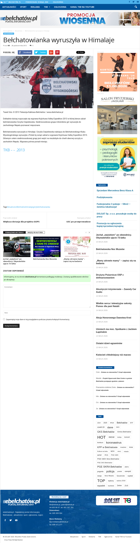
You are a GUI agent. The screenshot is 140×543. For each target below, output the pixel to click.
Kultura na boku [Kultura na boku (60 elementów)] (102, 451)
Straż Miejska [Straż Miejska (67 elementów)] (109, 476)
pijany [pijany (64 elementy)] (127, 467)
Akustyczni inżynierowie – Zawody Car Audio (116, 290)
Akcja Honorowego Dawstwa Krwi (113, 318)
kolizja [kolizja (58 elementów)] (119, 437)
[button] (136, 7)
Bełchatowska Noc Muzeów (45, 259)
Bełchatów (21, 207)
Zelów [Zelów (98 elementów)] (119, 485)
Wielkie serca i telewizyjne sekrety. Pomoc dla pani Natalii (114, 304)
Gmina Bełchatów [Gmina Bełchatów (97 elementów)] (124, 432)
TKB (47, 7)
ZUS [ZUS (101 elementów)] (126, 486)
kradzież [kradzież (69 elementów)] (123, 447)
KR (9, 45)
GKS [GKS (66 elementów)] (117, 427)
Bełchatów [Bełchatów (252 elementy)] (122, 422)
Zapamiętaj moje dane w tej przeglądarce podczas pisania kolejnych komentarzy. (38, 319)
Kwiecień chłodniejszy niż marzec (113, 355)
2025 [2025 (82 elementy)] (105, 423)
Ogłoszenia (58, 2)
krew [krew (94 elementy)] (131, 447)
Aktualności (9, 7)
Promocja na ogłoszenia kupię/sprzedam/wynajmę (110, 225)
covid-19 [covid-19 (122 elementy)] (100, 427)
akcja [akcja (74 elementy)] (112, 423)
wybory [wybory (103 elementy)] (111, 481)
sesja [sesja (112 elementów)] (99, 476)
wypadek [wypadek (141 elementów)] (101, 486)
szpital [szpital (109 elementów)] (130, 476)
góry (35, 207)
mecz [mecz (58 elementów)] (119, 451)
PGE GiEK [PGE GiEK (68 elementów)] (114, 455)
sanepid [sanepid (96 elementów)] (128, 471)
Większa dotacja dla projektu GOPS (21, 221)
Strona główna (7, 31)
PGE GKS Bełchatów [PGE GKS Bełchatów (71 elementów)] (104, 462)
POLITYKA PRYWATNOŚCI (13, 540)
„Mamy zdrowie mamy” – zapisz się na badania (74, 260)
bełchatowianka (43, 207)
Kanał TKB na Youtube (82, 7)
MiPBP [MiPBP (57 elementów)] (99, 455)
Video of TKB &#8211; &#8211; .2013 (47, 179)
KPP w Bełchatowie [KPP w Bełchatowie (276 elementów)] (107, 447)
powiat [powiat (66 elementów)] (119, 471)
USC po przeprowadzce (78, 221)
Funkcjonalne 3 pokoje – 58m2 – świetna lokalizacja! (113, 205)
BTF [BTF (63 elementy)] (131, 423)
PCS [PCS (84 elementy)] (106, 455)
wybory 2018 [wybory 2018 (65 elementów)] (121, 480)
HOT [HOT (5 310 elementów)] (101, 437)
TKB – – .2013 (14, 149)
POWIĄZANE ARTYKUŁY (14, 232)
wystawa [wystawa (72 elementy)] (111, 486)
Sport (23, 7)
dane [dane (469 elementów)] (110, 427)
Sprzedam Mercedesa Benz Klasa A (115, 190)
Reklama (35, 7)
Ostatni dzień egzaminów (109, 343)
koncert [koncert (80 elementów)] (127, 437)
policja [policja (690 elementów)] (110, 471)
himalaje (29, 207)
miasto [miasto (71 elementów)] (126, 451)
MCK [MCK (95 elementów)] (112, 451)
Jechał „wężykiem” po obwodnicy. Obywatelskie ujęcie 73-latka (14, 261)
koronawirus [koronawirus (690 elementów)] (114, 442)
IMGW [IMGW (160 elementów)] (111, 437)
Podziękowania (104, 197)
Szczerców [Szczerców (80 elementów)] (121, 476)
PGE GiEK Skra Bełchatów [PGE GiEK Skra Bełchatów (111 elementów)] (108, 459)
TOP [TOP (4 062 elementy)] (101, 480)
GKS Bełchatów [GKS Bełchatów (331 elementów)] (105, 431)
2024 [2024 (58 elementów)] (99, 423)
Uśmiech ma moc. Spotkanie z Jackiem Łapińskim (116, 330)
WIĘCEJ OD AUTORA (35, 232)
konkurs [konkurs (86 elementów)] (100, 443)
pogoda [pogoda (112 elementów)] (100, 471)
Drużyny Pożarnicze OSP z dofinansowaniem (110, 276)
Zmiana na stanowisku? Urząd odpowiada (116, 372)
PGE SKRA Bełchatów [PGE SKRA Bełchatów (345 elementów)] (109, 466)
